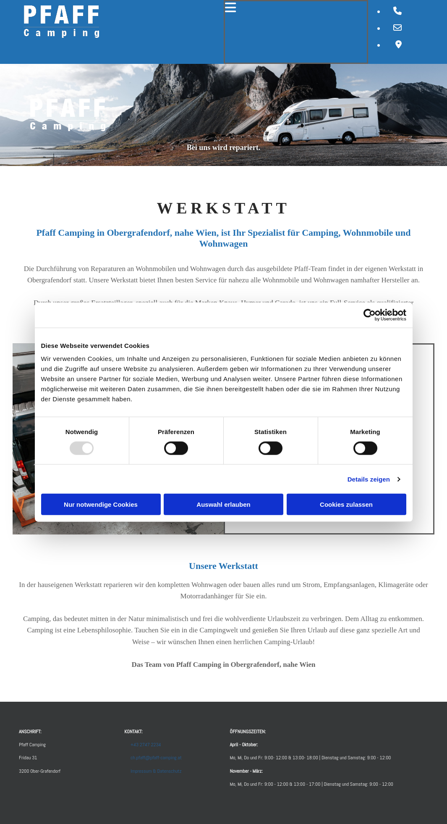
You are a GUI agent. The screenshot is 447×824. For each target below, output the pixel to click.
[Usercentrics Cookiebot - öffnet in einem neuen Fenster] (369, 314)
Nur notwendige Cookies (101, 504)
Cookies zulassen (346, 504)
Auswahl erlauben (223, 504)
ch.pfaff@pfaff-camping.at (156, 757)
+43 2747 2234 (146, 744)
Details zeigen (369, 478)
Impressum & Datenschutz (156, 771)
